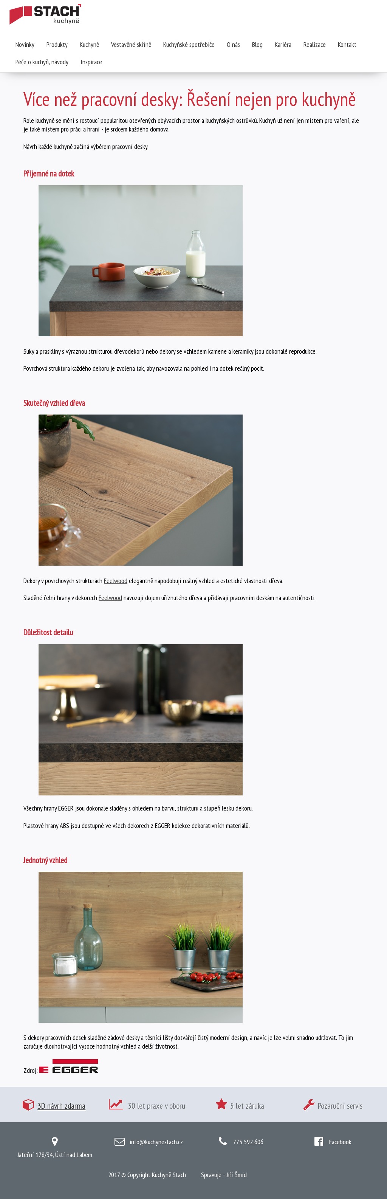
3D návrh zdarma (61, 1105)
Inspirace (91, 61)
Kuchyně (89, 44)
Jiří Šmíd (236, 1174)
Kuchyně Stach (169, 1174)
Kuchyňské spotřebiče (189, 44)
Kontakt (347, 44)
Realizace (314, 44)
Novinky (24, 44)
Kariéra (283, 44)
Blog (257, 44)
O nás (233, 44)
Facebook (340, 1141)
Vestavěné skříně (131, 44)
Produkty (57, 44)
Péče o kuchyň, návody (41, 61)
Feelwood (115, 580)
